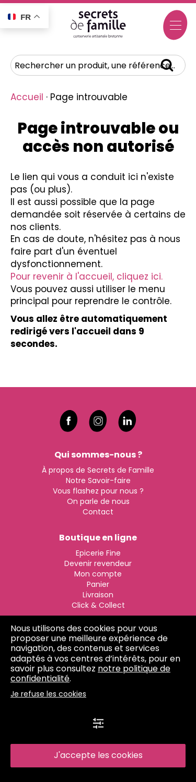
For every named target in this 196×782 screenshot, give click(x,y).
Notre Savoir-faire (98, 480)
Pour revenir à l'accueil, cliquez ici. (86, 276)
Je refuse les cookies (48, 694)
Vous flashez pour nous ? (98, 491)
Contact (98, 512)
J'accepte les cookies (98, 755)
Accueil (26, 97)
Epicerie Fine (98, 553)
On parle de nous (98, 501)
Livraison (98, 594)
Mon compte (98, 574)
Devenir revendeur (98, 563)
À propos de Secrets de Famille (98, 470)
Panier (98, 584)
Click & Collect (98, 605)
